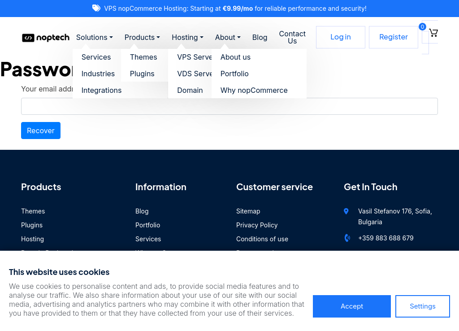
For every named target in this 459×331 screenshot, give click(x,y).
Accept (352, 306)
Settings (423, 306)
